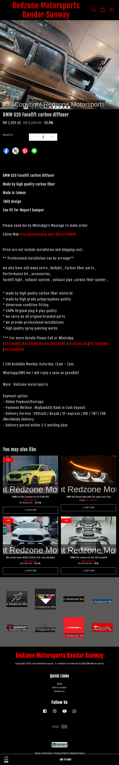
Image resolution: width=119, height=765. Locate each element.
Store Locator (59, 687)
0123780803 (13, 344)
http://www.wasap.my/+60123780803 (48, 234)
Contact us (59, 691)
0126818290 (56, 344)
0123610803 (99, 344)
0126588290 (34, 344)
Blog (59, 684)
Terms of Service (43, 753)
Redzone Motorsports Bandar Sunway (46, 10)
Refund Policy (77, 753)
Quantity (8, 134)
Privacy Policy (61, 753)
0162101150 (77, 344)
